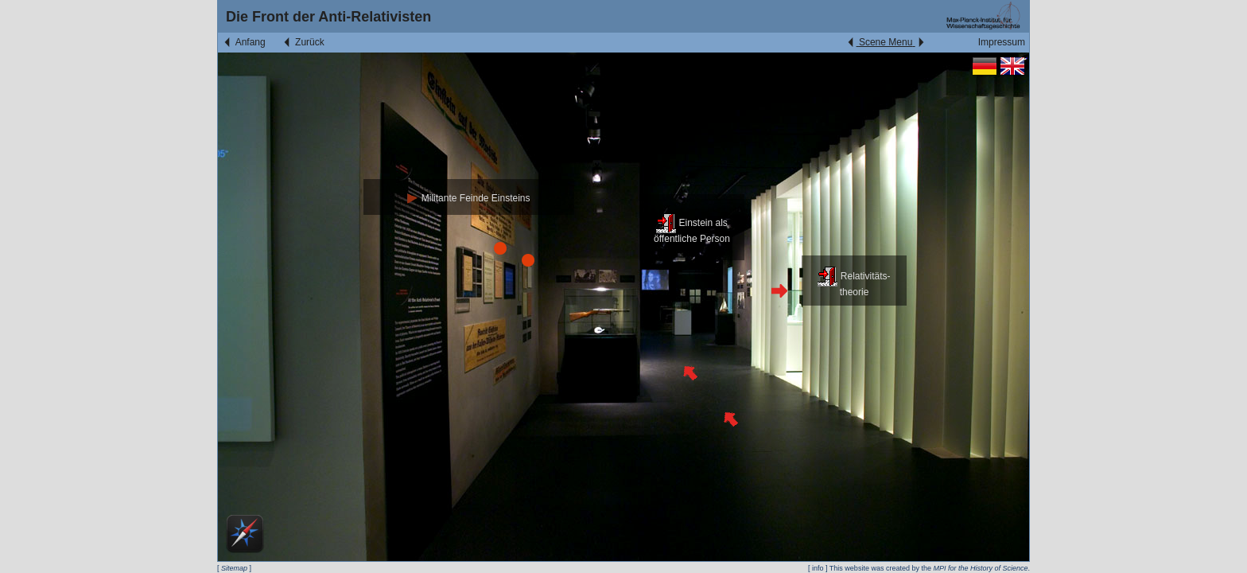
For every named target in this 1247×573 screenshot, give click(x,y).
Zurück (303, 42)
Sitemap (234, 568)
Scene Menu (885, 42)
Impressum (1001, 42)
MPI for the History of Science (980, 568)
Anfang (244, 42)
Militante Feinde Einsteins (468, 198)
